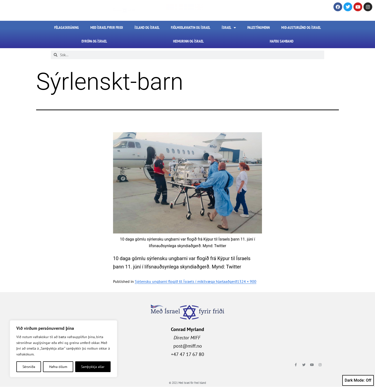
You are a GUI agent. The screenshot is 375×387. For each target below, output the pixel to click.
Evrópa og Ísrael (94, 41)
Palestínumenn (258, 27)
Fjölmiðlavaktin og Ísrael (190, 27)
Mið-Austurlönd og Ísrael (301, 27)
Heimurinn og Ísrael (188, 41)
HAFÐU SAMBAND (281, 41)
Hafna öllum (58, 367)
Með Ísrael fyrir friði (106, 27)
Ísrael (229, 27)
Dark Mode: (358, 380)
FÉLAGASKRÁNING (66, 27)
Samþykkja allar (92, 367)
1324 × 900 (246, 281)
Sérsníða (28, 367)
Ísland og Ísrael (147, 27)
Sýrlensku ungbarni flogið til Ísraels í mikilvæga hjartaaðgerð (186, 281)
